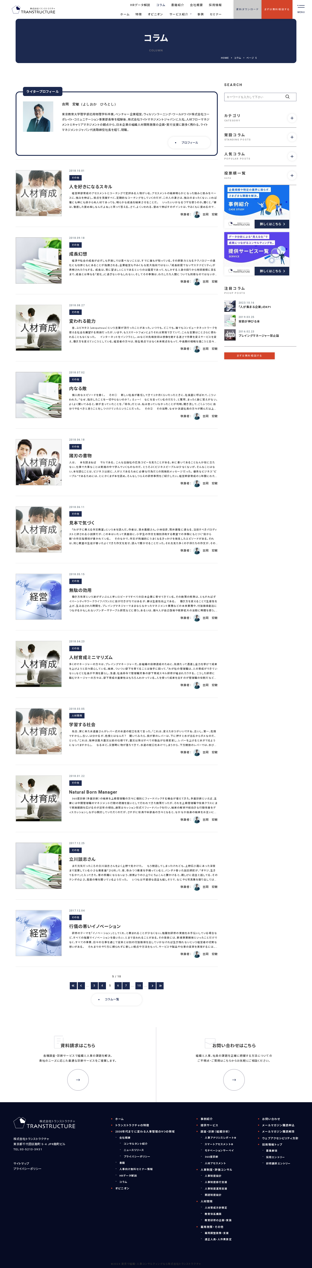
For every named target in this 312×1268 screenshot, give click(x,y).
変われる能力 (82, 321)
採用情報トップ (272, 1144)
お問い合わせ (271, 1119)
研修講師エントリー (278, 1163)
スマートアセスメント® (219, 1144)
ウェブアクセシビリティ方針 (280, 1138)
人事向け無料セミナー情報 (136, 1169)
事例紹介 (207, 1119)
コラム (237, 58)
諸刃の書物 (80, 455)
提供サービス (209, 1125)
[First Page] (73, 985)
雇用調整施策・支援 (217, 1233)
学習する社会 (82, 724)
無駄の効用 (80, 590)
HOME (225, 58)
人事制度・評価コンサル (216, 1169)
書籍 (122, 1162)
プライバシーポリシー (27, 1168)
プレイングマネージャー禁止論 (259, 335)
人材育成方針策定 (216, 1207)
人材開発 (77, 715)
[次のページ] (152, 985)
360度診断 (211, 1156)
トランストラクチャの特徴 (132, 1125)
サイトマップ (21, 1163)
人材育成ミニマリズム (91, 657)
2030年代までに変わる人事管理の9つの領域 (145, 1131)
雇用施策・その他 (212, 1227)
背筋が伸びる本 (249, 321)
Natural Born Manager (93, 792)
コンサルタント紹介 (136, 1143)
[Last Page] (160, 985)
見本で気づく (82, 523)
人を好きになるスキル (91, 186)
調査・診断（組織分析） (215, 1131)
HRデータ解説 (128, 1175)
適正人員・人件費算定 (218, 1239)
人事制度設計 (213, 1175)
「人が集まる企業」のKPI (255, 307)
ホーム (119, 1119)
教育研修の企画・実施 (218, 1220)
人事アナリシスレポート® (220, 1137)
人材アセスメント (215, 1163)
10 (139, 985)
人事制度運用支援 (216, 1188)
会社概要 (125, 1137)
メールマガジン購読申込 (278, 1125)
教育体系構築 (213, 1214)
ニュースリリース (134, 1150)
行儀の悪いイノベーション (95, 926)
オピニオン (122, 1188)
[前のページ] (81, 985)
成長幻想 (78, 254)
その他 (75, 177)
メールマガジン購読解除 (278, 1131)
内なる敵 (78, 388)
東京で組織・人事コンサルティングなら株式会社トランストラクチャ (161, 1263)
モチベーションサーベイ (219, 1150)
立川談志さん (82, 859)
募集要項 (271, 1150)
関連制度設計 (213, 1194)
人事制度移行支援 (216, 1182)
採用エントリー (275, 1157)
